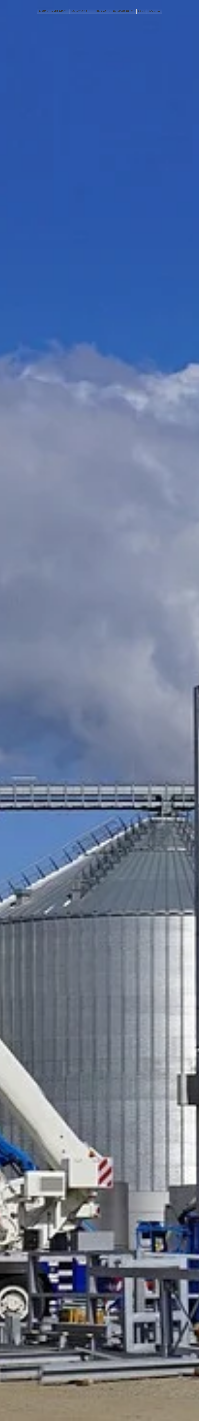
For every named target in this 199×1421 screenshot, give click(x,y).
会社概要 (43, 11)
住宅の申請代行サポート (82, 11)
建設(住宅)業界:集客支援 (124, 11)
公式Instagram (154, 11)
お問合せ (141, 11)
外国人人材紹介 (102, 11)
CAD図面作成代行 (59, 11)
